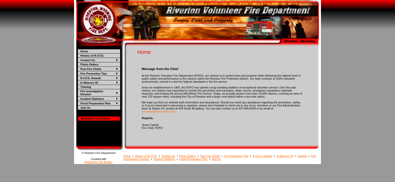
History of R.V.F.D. (92, 55)
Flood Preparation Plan (95, 103)
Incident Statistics (92, 98)
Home (84, 51)
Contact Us (87, 60)
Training (85, 86)
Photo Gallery (89, 64)
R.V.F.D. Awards (90, 78)
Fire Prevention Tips (93, 73)
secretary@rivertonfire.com (158, 111)
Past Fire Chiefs (90, 69)
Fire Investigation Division (91, 93)
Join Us (85, 107)
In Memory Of (89, 82)
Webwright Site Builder (98, 162)
